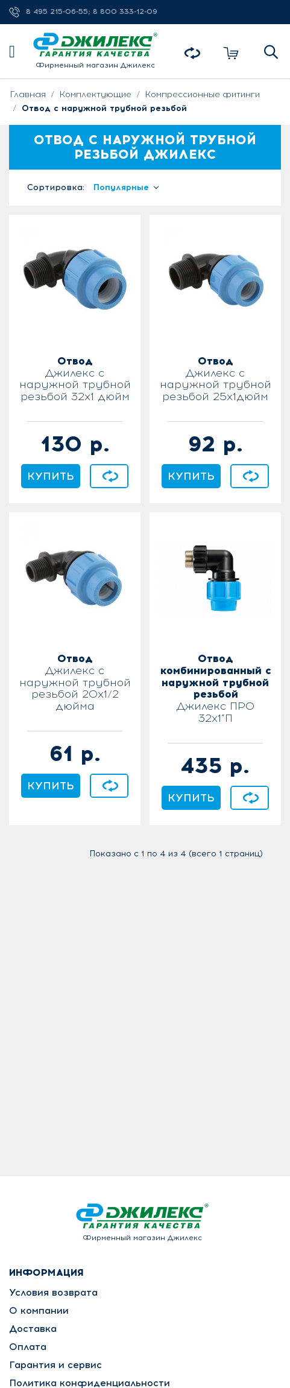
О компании (39, 1310)
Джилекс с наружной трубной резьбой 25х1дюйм (215, 379)
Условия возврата (53, 1292)
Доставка (33, 1328)
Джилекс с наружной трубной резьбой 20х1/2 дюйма (75, 683)
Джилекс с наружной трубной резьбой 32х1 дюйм (75, 379)
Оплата (27, 1346)
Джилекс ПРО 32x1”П (215, 689)
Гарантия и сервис (55, 1364)
